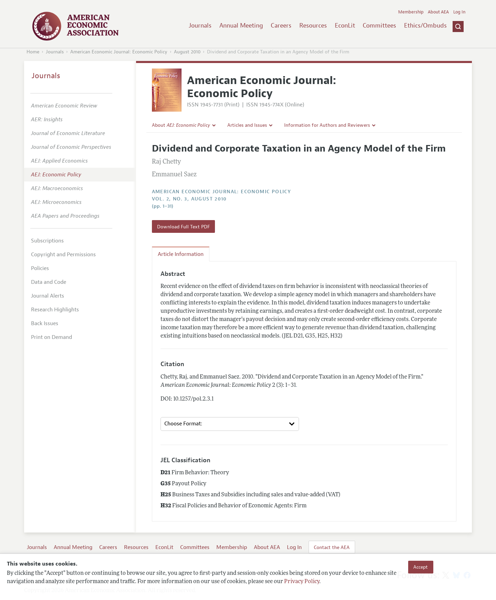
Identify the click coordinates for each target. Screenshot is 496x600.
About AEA (438, 12)
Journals (200, 25)
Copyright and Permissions (63, 254)
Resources (313, 25)
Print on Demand (51, 337)
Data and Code (48, 282)
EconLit (345, 25)
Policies (40, 268)
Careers (281, 25)
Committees (379, 25)
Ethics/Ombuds (425, 25)
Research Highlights (55, 309)
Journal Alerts (47, 295)
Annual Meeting (241, 25)
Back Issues (44, 323)
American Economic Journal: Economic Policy (118, 52)
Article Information (181, 254)
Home (33, 52)
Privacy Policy (301, 582)
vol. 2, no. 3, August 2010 (189, 199)
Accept (420, 567)
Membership (411, 12)
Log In (459, 12)
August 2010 (187, 52)
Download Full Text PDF (183, 227)
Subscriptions (47, 240)
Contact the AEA (332, 547)
